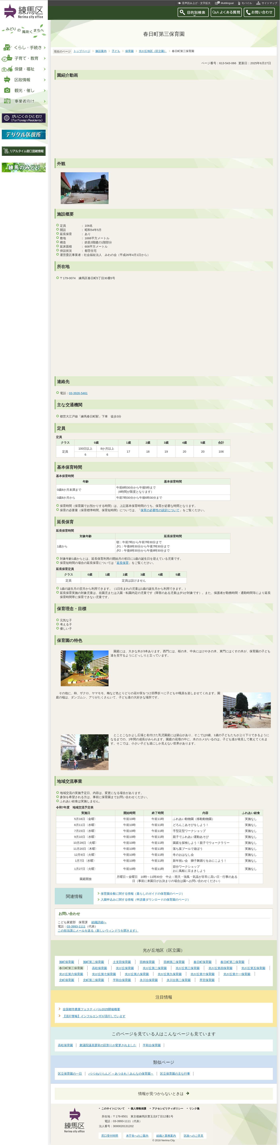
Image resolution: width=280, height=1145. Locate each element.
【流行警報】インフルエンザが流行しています (94, 1016)
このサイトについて (113, 1108)
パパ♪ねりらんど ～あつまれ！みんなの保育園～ (121, 1073)
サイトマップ (269, 3)
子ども (116, 51)
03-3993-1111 (76, 926)
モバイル (247, 3)
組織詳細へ (98, 922)
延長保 (121, 562)
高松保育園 (65, 1045)
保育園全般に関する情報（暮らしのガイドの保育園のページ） (142, 893)
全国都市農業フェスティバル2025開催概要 (91, 1009)
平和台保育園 (152, 1045)
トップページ (81, 51)
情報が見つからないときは (161, 1094)
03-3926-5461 (78, 393)
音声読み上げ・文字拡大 (196, 3)
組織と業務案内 (166, 1135)
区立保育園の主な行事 (175, 1073)
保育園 (129, 51)
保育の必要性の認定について (160, 510)
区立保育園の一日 (70, 1073)
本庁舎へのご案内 (137, 1135)
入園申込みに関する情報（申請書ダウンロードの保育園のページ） (145, 899)
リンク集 (194, 1108)
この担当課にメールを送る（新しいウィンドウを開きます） (98, 930)
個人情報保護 (138, 1108)
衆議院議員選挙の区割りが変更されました (107, 1045)
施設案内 (101, 51)
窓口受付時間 (109, 1135)
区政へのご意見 (193, 1135)
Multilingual (227, 3)
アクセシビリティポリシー (167, 1108)
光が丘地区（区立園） (153, 51)
